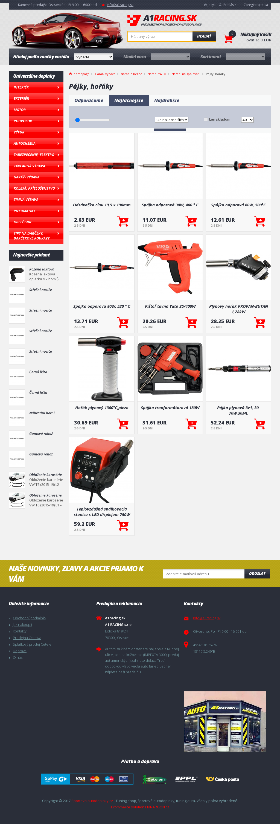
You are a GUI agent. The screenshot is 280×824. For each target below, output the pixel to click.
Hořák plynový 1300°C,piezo (102, 407)
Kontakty (20, 631)
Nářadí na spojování (186, 74)
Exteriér (21, 98)
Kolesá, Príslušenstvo (34, 188)
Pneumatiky (24, 210)
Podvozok (23, 120)
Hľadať (204, 36)
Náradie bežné (131, 74)
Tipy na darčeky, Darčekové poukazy (31, 236)
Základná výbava (29, 165)
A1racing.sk (164, 20)
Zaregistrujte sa (256, 4)
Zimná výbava (26, 199)
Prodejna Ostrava (27, 637)
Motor (20, 109)
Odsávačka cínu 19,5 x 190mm (102, 204)
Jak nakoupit (22, 624)
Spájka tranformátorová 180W (170, 407)
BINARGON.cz (158, 807)
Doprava (20, 650)
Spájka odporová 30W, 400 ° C (170, 204)
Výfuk (19, 132)
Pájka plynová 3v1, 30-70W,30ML (238, 410)
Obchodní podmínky (29, 617)
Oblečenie (23, 221)
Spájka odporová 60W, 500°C (238, 204)
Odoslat (257, 573)
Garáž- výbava (26, 177)
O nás (17, 657)
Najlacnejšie (128, 100)
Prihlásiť (229, 4)
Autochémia (25, 143)
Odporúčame (88, 100)
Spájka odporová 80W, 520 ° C (101, 306)
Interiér (21, 87)
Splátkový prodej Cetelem (33, 644)
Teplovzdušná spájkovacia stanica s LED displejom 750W (102, 511)
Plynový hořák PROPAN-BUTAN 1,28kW (238, 308)
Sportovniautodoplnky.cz (92, 800)
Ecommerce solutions (128, 807)
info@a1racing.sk (120, 4)
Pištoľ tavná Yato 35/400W (170, 306)
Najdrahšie (166, 100)
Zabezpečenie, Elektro (34, 154)
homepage (81, 73)
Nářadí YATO (157, 74)
